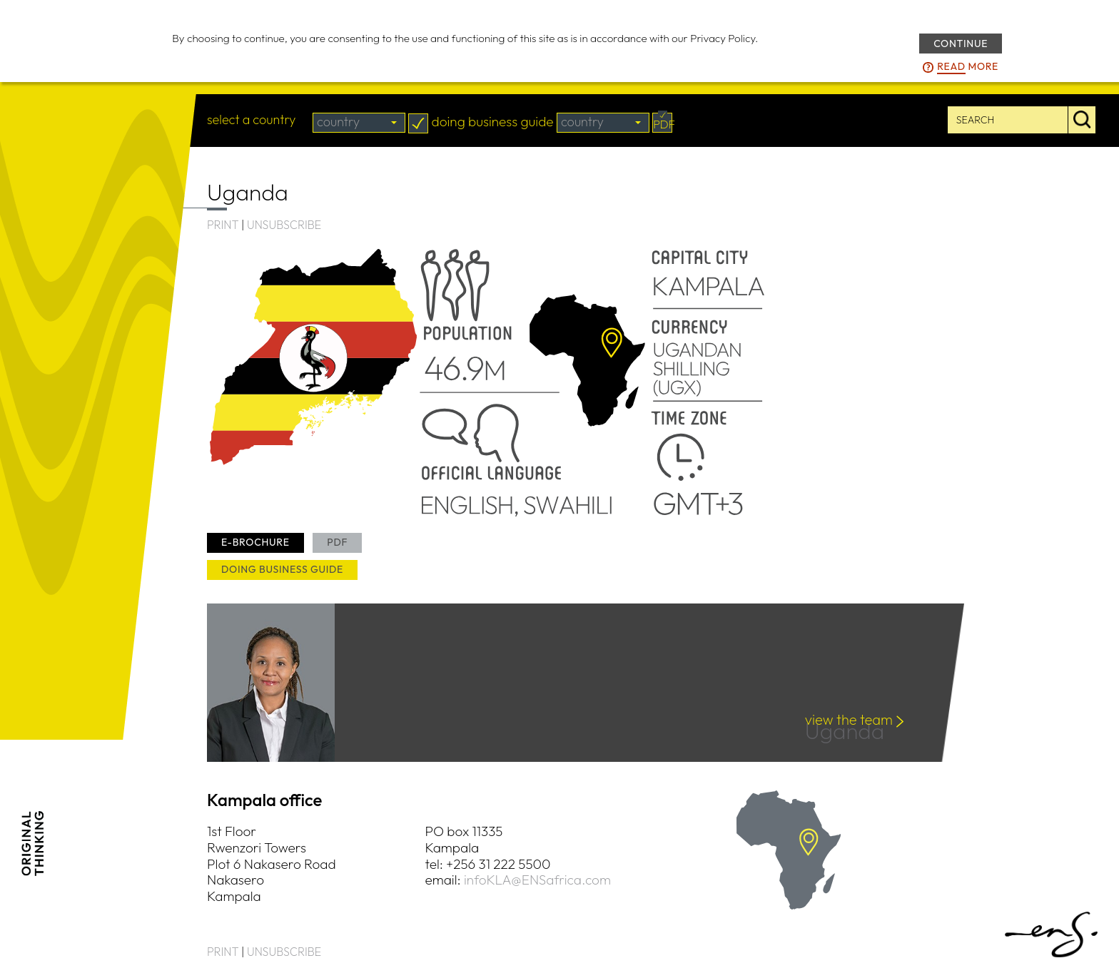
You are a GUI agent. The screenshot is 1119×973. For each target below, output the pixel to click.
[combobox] (359, 123)
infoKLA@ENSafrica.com (537, 879)
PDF (337, 542)
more (967, 67)
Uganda (849, 733)
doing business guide (282, 569)
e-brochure (255, 542)
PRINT (222, 225)
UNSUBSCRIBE (284, 225)
